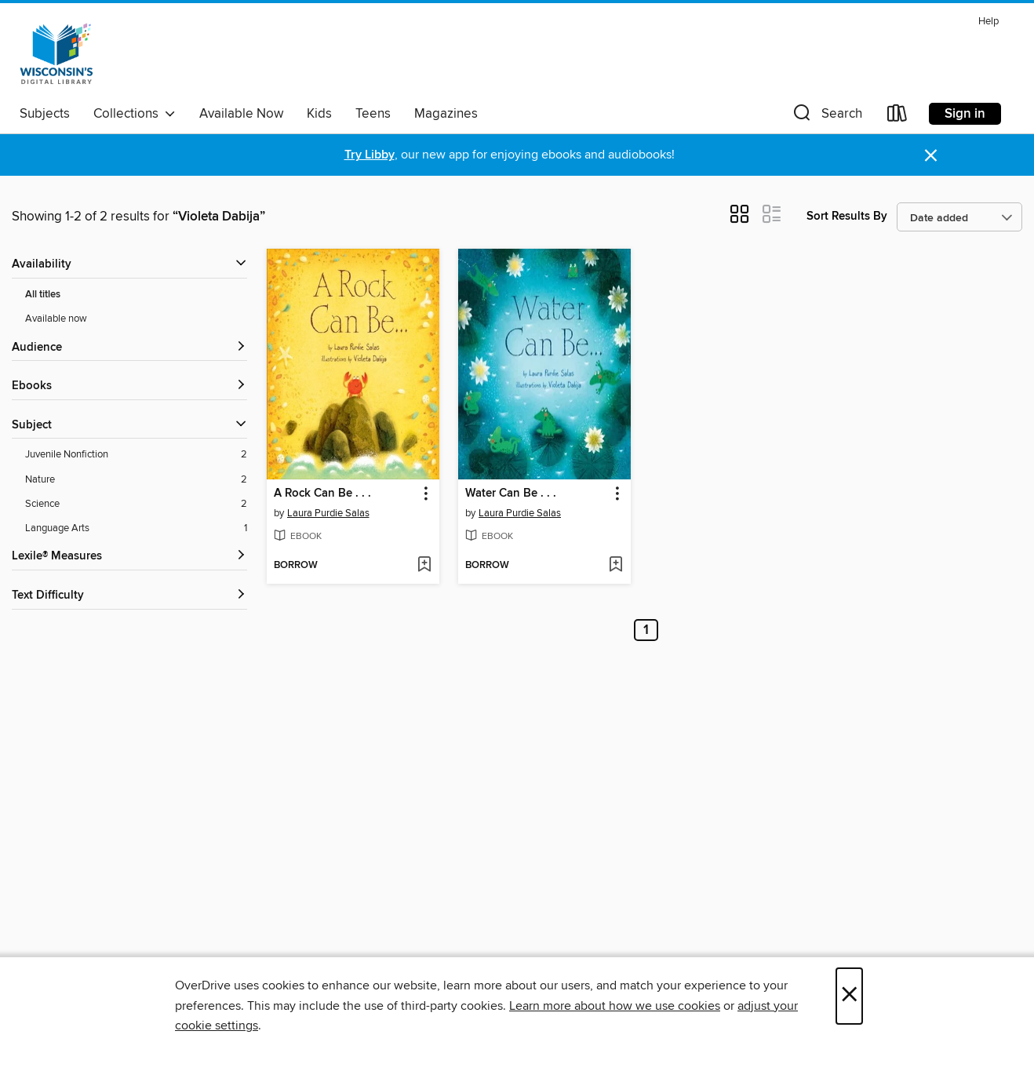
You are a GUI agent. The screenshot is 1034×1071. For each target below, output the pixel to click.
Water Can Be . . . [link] (510, 493)
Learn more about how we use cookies (614, 1006)
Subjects (45, 113)
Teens (373, 113)
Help (988, 21)
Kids (319, 113)
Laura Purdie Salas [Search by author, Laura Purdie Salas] (328, 513)
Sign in (965, 113)
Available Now (241, 113)
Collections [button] (134, 113)
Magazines (446, 113)
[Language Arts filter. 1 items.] (136, 528)
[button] (826, 116)
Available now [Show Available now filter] (56, 318)
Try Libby (369, 155)
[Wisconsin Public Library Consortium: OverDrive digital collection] (56, 54)
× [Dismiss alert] (931, 156)
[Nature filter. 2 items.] (136, 480)
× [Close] (849, 996)
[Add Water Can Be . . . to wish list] (615, 566)
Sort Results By (846, 216)
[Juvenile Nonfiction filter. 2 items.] (136, 454)
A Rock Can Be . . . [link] (322, 493)
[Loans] (897, 116)
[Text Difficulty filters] (129, 596)
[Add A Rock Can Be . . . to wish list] (424, 566)
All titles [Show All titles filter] (42, 294)
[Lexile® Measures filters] (129, 556)
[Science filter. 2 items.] (136, 504)
